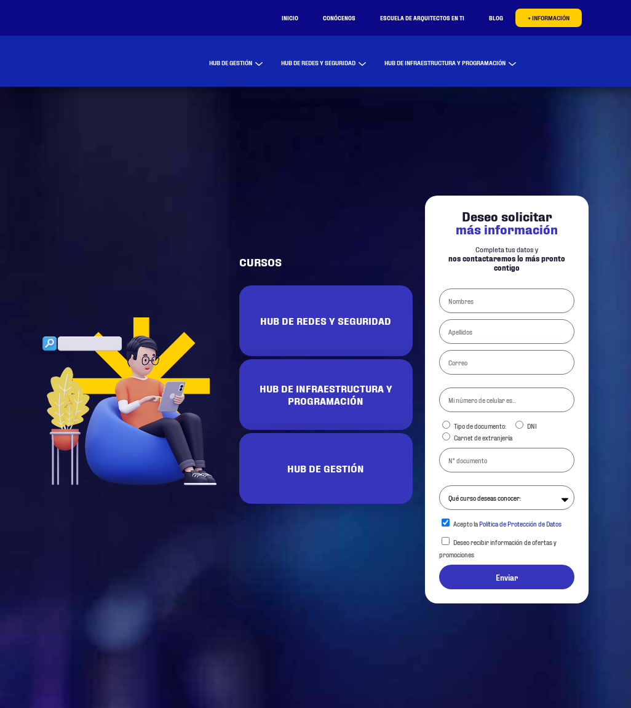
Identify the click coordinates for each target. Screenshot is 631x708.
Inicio (290, 17)
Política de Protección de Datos (520, 523)
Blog (496, 17)
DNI (532, 425)
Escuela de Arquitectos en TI (422, 17)
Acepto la (507, 523)
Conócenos (339, 17)
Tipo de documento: (480, 425)
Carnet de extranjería (483, 437)
